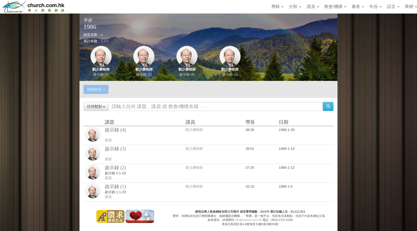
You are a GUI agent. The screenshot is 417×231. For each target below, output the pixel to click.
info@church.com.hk (248, 219)
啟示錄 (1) (101, 74)
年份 (375, 6)
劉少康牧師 (101, 69)
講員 (313, 6)
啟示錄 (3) (230, 74)
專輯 (277, 6)
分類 (295, 6)
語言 (393, 6)
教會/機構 (335, 6)
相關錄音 (96, 89)
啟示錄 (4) (187, 74)
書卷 (358, 6)
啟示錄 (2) (144, 74)
